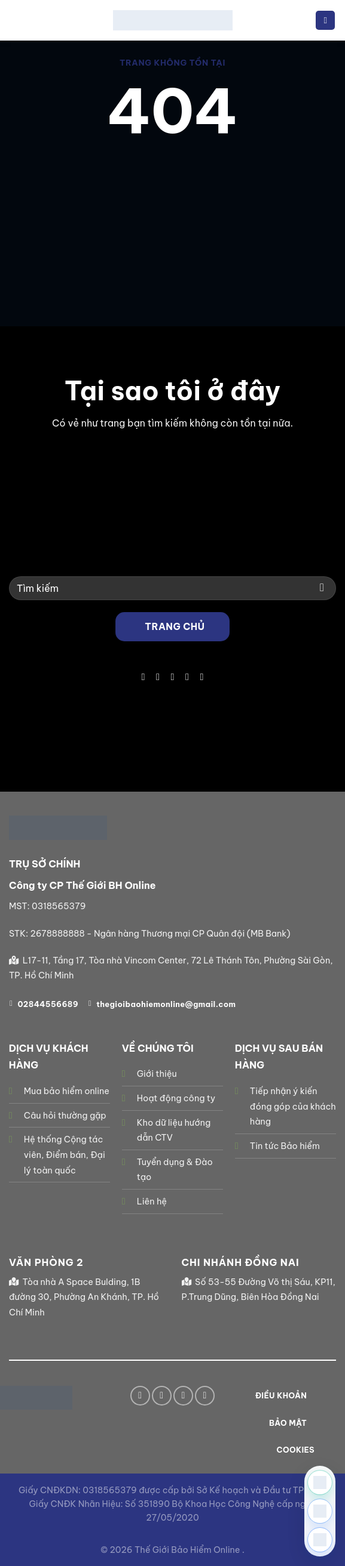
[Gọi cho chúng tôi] (187, 676)
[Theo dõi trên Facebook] (143, 676)
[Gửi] (322, 588)
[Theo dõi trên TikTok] (158, 676)
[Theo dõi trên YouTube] (201, 676)
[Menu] (325, 20)
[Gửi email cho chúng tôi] (172, 676)
